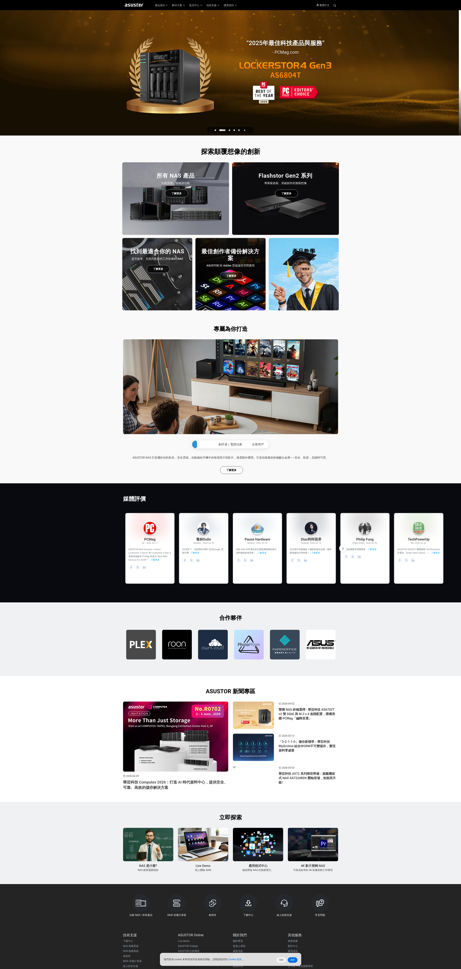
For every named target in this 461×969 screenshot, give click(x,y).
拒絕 (281, 960)
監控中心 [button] (195, 5)
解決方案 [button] (178, 5)
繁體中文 (322, 5)
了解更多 (231, 513)
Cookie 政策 (235, 960)
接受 (293, 960)
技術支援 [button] (213, 5)
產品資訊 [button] (161, 5)
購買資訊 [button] (230, 5)
